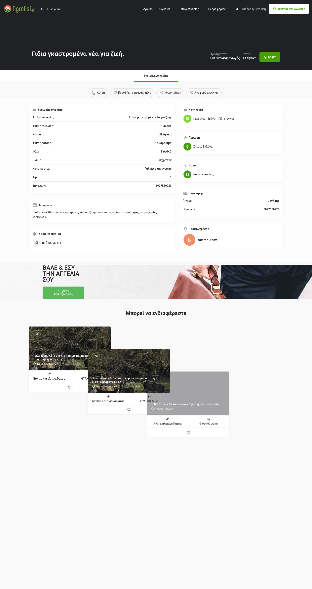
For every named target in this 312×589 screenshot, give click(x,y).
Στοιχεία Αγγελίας (156, 75)
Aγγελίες (164, 9)
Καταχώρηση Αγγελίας (289, 9)
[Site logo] (20, 8)
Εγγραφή (260, 9)
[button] (63, 293)
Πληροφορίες (217, 9)
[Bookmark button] (70, 387)
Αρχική (148, 9)
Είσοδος (246, 9)
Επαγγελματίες (189, 9)
